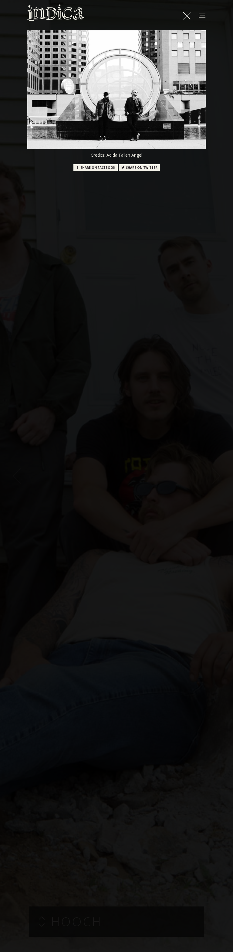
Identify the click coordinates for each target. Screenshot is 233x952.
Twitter (139, 167)
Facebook (95, 167)
